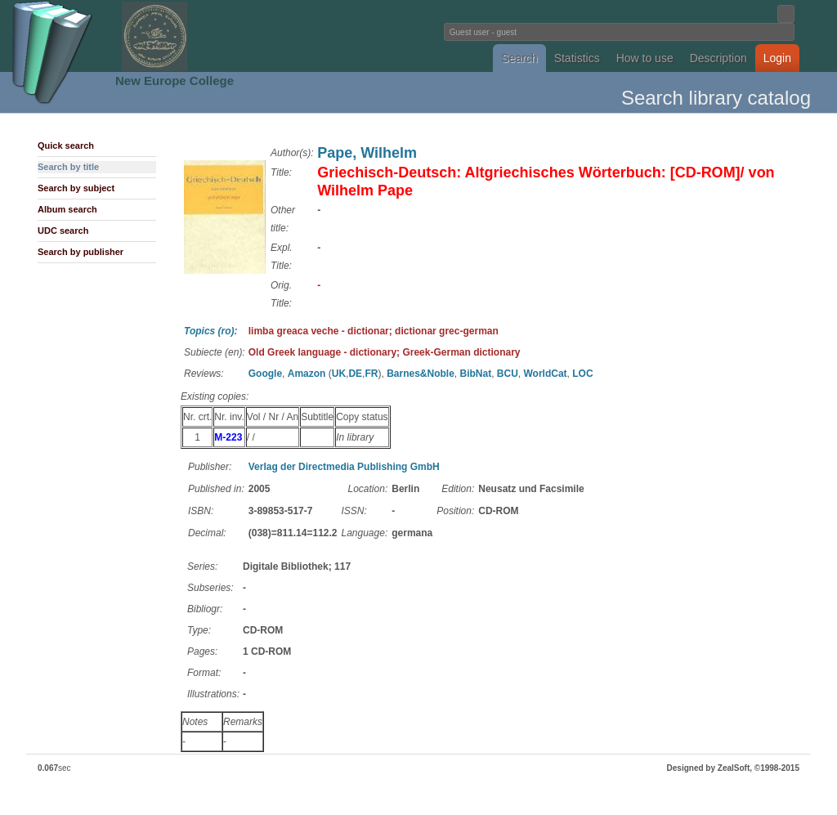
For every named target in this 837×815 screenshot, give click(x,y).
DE (355, 373)
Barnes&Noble (420, 373)
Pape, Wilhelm (367, 153)
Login (777, 58)
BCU (507, 373)
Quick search (66, 145)
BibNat (475, 373)
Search (519, 58)
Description (718, 58)
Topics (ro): (211, 331)
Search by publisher (80, 252)
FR (371, 373)
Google (265, 373)
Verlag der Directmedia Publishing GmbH (344, 466)
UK (339, 373)
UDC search (63, 230)
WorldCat (545, 373)
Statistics (577, 58)
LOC (582, 373)
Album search (67, 209)
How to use (645, 58)
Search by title (68, 167)
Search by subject (76, 188)
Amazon (307, 373)
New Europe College (174, 80)
